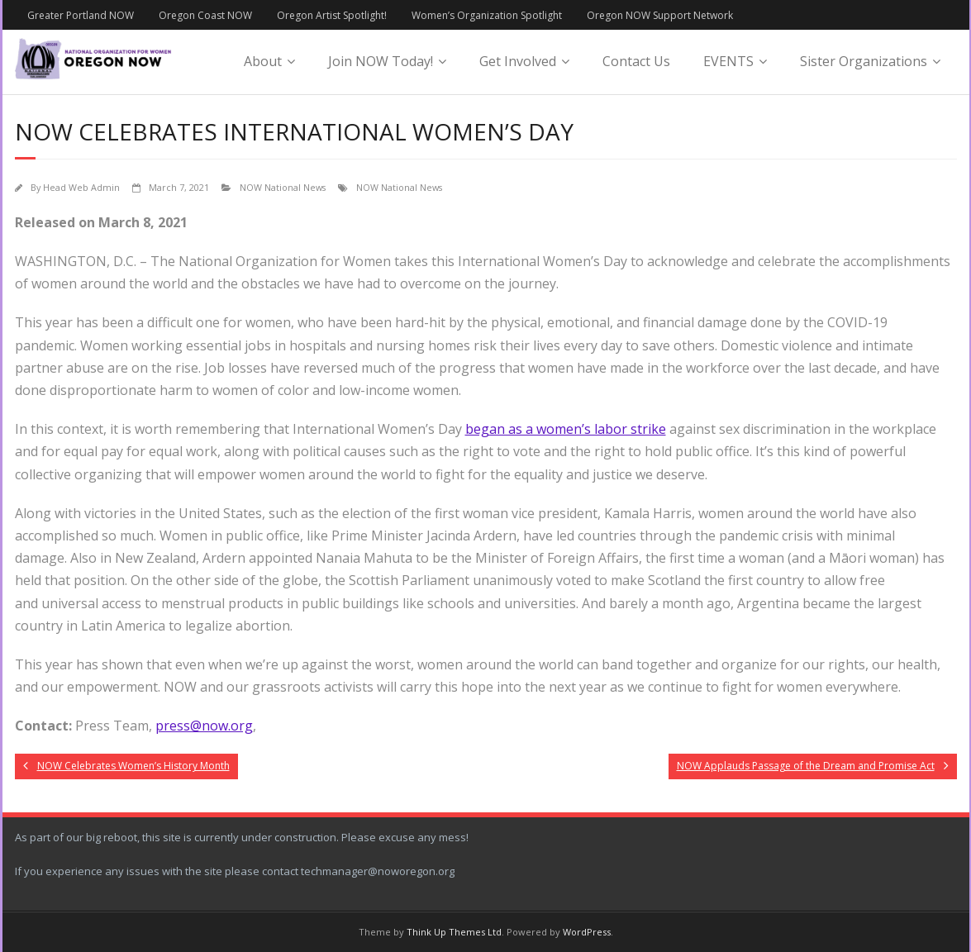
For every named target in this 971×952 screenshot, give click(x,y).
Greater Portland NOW (80, 15)
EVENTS (728, 61)
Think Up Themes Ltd (454, 932)
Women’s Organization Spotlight (487, 15)
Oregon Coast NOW (205, 15)
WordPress (587, 932)
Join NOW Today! (380, 61)
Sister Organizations (863, 61)
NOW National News (283, 187)
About (263, 61)
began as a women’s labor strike (565, 429)
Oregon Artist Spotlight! (332, 15)
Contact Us (636, 61)
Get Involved (517, 61)
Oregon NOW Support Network (660, 15)
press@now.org (204, 725)
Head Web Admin (81, 187)
